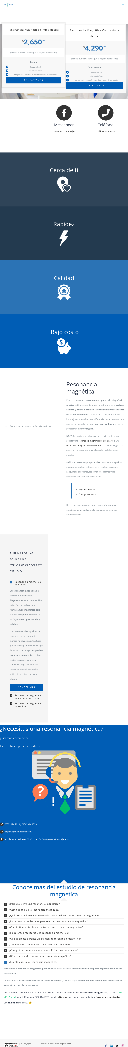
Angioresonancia (87, 489)
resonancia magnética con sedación (83, 445)
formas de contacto (108, 997)
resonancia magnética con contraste (96, 440)
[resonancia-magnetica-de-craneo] (26, 687)
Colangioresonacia (87, 494)
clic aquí (63, 997)
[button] (26, 583)
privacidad (66, 1044)
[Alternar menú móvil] (123, 5)
